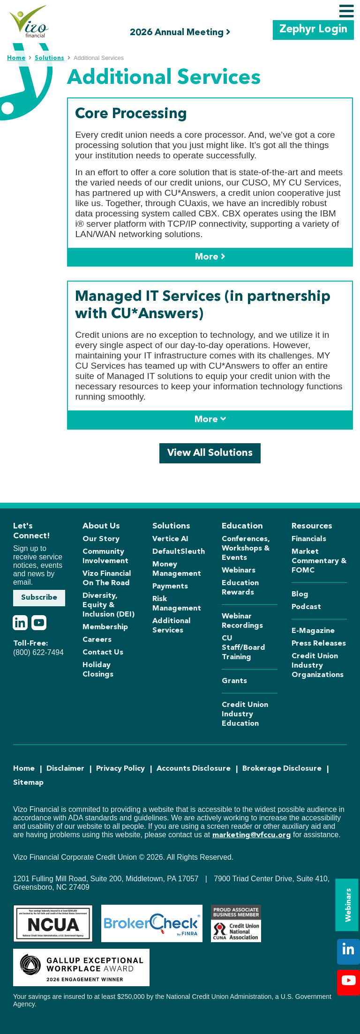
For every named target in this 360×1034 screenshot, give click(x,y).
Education (242, 526)
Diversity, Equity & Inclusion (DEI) (108, 605)
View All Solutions (210, 453)
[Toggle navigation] (346, 11)
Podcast (306, 607)
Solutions (49, 58)
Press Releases (319, 643)
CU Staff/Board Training (243, 648)
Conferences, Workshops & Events (246, 549)
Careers (97, 640)
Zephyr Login (313, 29)
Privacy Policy (120, 769)
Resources (312, 526)
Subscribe (39, 598)
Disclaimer (65, 769)
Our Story (101, 539)
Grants (234, 681)
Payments (170, 586)
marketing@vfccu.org (251, 835)
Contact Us (102, 652)
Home (16, 58)
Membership (105, 627)
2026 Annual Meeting (180, 32)
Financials (309, 539)
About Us (101, 526)
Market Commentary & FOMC (319, 561)
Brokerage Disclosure (282, 769)
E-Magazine (313, 631)
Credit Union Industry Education (245, 714)
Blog (300, 594)
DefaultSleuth (178, 552)
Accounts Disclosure (194, 769)
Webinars (348, 905)
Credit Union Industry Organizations (318, 666)
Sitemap (28, 783)
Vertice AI (170, 539)
